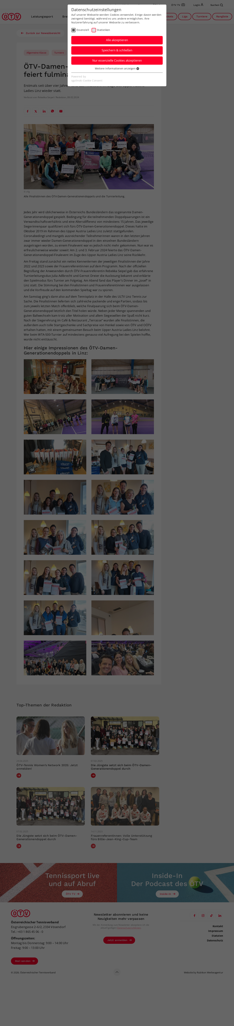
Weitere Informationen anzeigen (117, 68)
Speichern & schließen (117, 50)
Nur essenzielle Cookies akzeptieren (117, 60)
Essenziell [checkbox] (83, 30)
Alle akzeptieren (117, 40)
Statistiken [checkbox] (103, 30)
